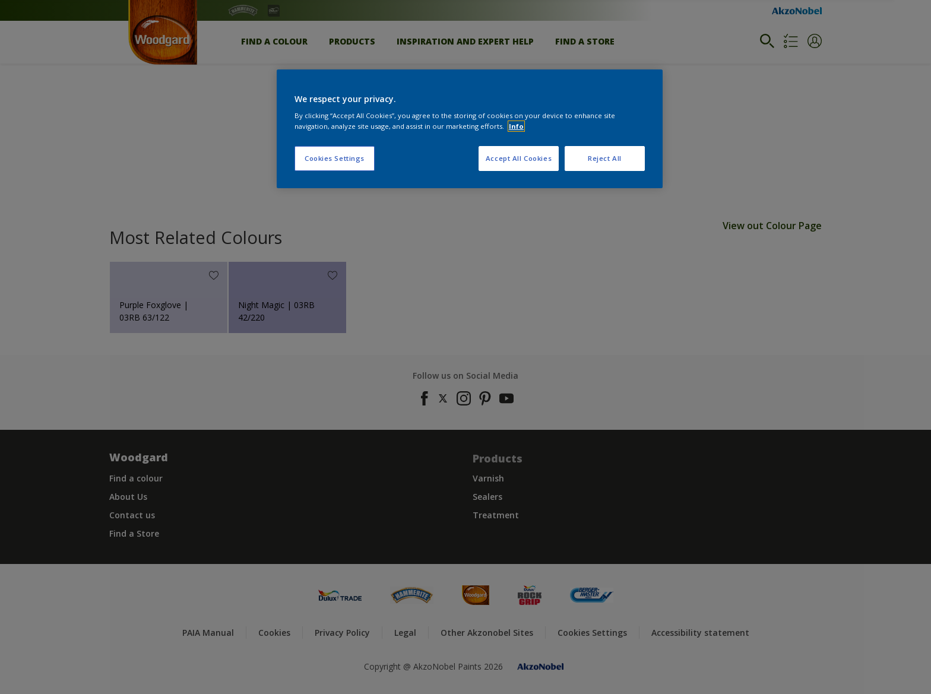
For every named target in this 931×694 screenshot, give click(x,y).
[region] (470, 128)
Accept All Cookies (519, 158)
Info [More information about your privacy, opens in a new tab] (516, 126)
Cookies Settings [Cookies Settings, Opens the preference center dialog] (335, 158)
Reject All (605, 158)
